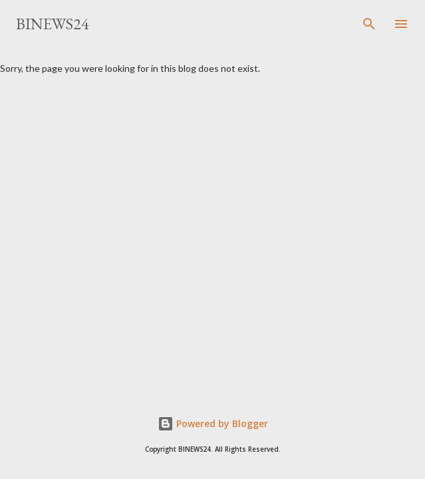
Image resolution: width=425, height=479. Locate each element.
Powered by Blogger (213, 423)
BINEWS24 (52, 23)
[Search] (369, 24)
